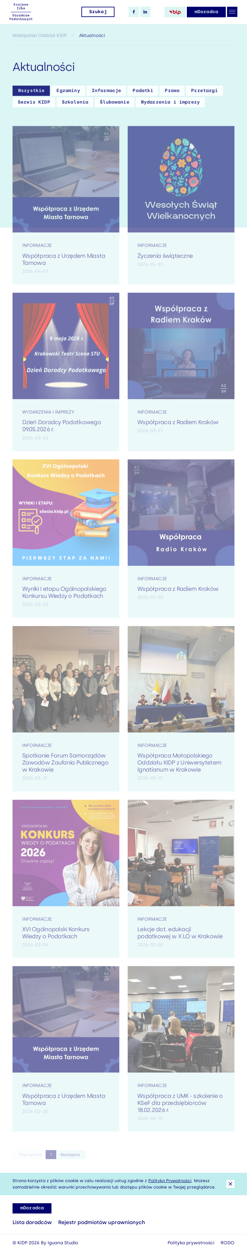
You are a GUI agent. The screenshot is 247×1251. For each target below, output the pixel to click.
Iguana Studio (63, 1243)
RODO (227, 1243)
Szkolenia (75, 103)
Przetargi (204, 92)
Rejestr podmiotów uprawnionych (101, 1222)
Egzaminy (68, 92)
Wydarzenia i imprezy (170, 103)
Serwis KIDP (34, 103)
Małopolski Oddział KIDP (40, 37)
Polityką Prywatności (169, 1180)
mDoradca (206, 11)
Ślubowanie (114, 103)
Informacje (106, 92)
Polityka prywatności (191, 1243)
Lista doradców (32, 1222)
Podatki (143, 92)
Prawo (172, 92)
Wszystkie (31, 92)
